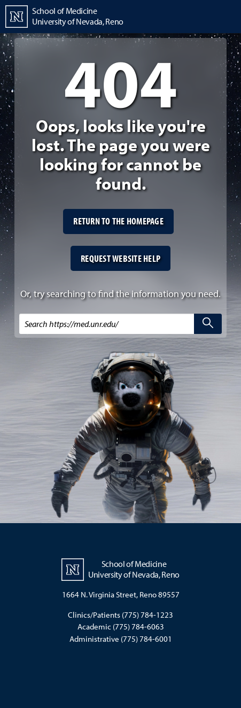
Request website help (120, 258)
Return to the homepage (118, 221)
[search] (208, 324)
